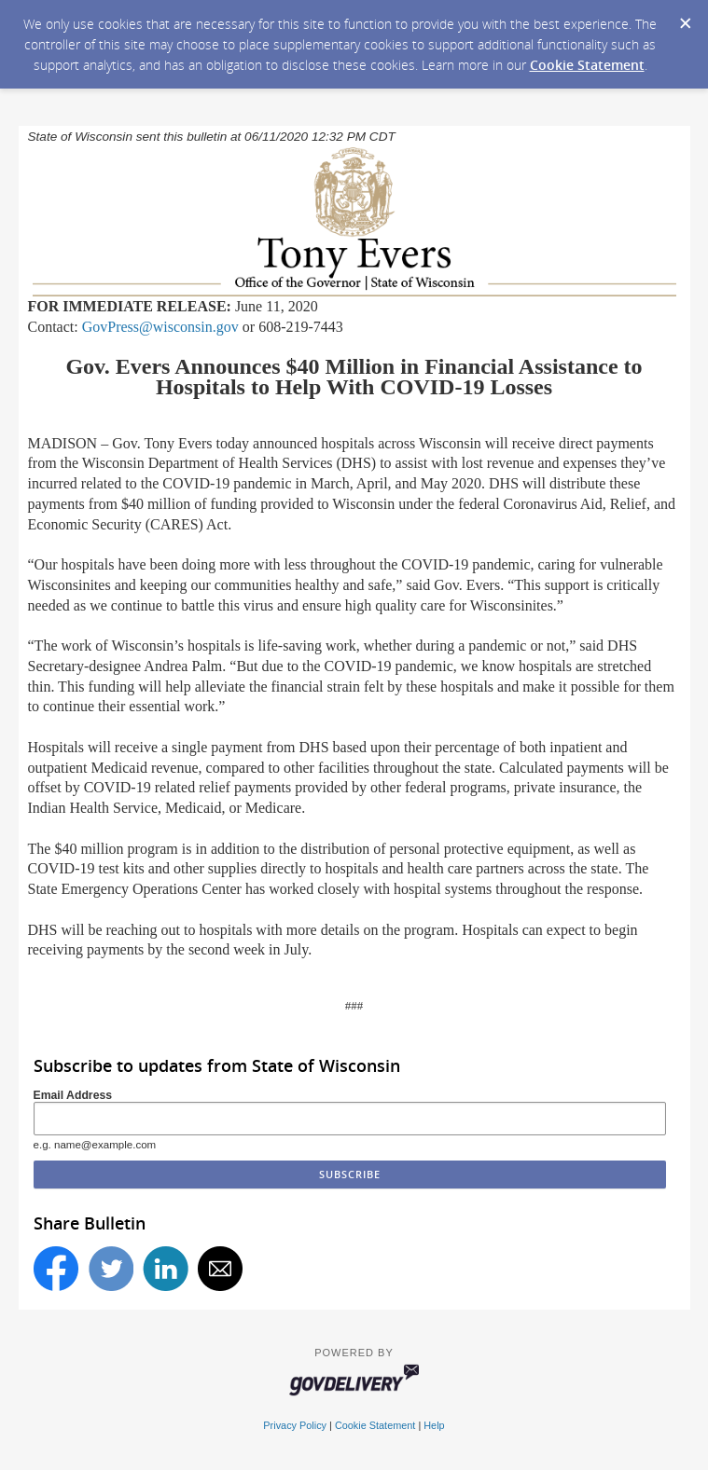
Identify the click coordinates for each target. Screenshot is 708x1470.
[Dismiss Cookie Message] (684, 17)
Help (433, 1425)
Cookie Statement (587, 65)
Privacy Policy (294, 1425)
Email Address (73, 1095)
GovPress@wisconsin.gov (160, 327)
